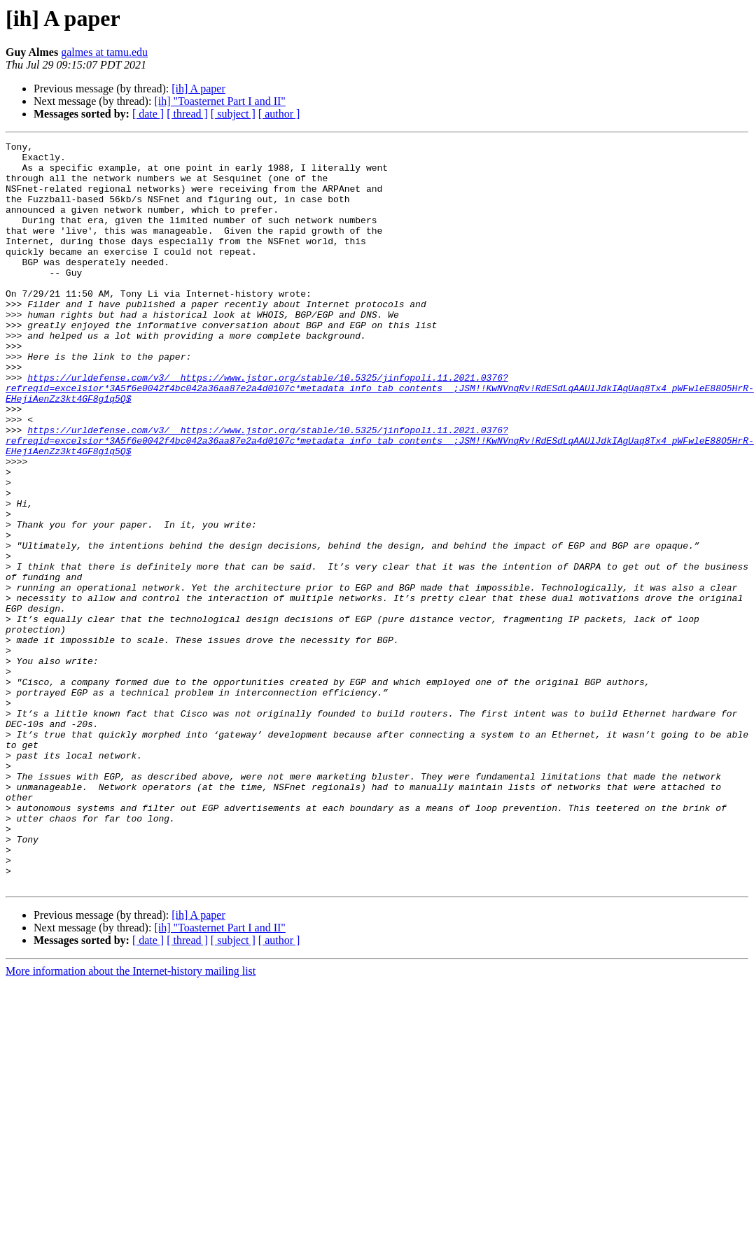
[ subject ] (233, 114)
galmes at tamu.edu (104, 52)
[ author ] (279, 114)
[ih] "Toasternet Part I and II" (219, 101)
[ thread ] (187, 114)
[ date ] (148, 114)
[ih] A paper (198, 88)
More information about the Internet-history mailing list (131, 1120)
